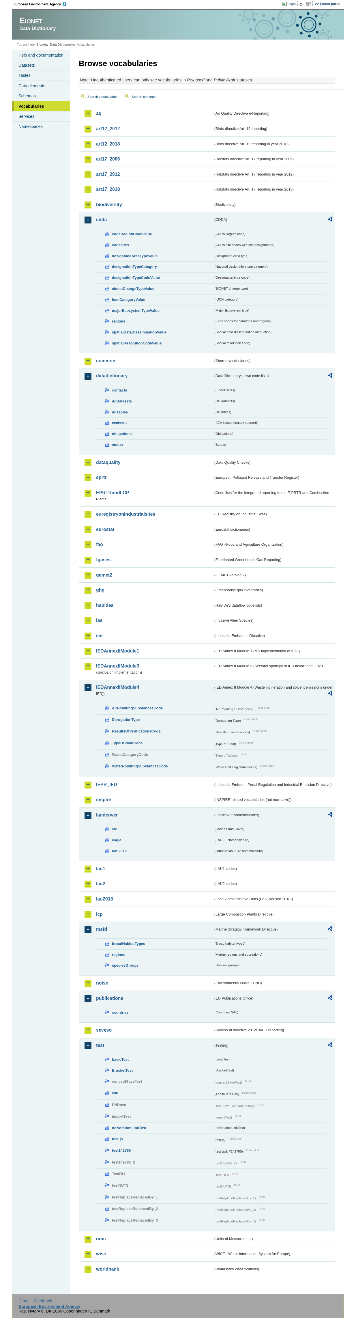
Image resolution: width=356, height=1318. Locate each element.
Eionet (41, 44)
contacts (119, 390)
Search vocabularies (102, 96)
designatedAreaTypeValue (135, 256)
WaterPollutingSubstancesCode (140, 766)
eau (115, 1093)
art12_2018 (108, 143)
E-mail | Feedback (35, 1301)
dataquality (108, 462)
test (100, 1045)
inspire (103, 799)
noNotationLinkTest (129, 1128)
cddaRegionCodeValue (132, 234)
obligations (122, 434)
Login (292, 3)
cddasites (120, 245)
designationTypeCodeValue (136, 277)
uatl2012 (119, 851)
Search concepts (144, 96)
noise (102, 982)
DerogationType (126, 719)
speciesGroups (125, 965)
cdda (101, 219)
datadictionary (112, 375)
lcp (99, 914)
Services (26, 116)
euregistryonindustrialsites (125, 514)
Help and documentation (40, 55)
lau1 (100, 868)
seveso (104, 1030)
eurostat (105, 529)
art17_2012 (108, 174)
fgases (103, 559)
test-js (117, 1139)
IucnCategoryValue (128, 299)
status (117, 445)
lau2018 (104, 898)
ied (99, 635)
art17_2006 (108, 158)
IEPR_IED (106, 784)
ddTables (120, 412)
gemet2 (104, 575)
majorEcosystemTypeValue (136, 310)
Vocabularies (31, 106)
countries (120, 1012)
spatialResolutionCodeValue (137, 343)
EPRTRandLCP (112, 492)
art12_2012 (108, 128)
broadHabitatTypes (128, 944)
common (105, 360)
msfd (101, 929)
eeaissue (120, 423)
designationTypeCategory (134, 266)
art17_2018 (108, 189)
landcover (107, 814)
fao (99, 544)
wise (101, 1253)
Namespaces (30, 126)
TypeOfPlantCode (127, 743)
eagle (116, 840)
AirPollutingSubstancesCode (137, 708)
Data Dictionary (61, 44)
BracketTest (122, 1070)
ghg (100, 590)
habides (104, 605)
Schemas (27, 96)
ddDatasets (122, 401)
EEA (42, 4)
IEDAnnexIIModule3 (117, 665)
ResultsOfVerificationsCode (136, 731)
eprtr (101, 477)
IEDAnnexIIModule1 (117, 650)
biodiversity (109, 204)
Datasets (26, 65)
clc (114, 829)
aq (99, 113)
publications (109, 998)
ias (99, 620)
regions (118, 321)
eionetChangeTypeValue (133, 288)
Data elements (31, 85)
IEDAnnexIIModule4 (117, 687)
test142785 (121, 1150)
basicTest (120, 1059)
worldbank (107, 1269)
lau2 (100, 883)
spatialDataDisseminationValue (139, 332)
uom (101, 1238)
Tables (24, 75)
